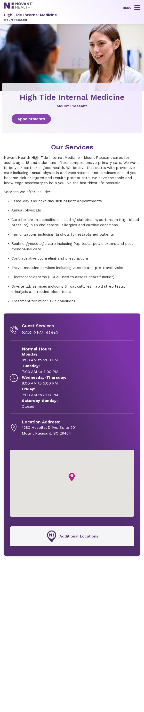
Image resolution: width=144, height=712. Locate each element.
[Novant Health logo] (18, 7)
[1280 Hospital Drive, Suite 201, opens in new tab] (49, 427)
